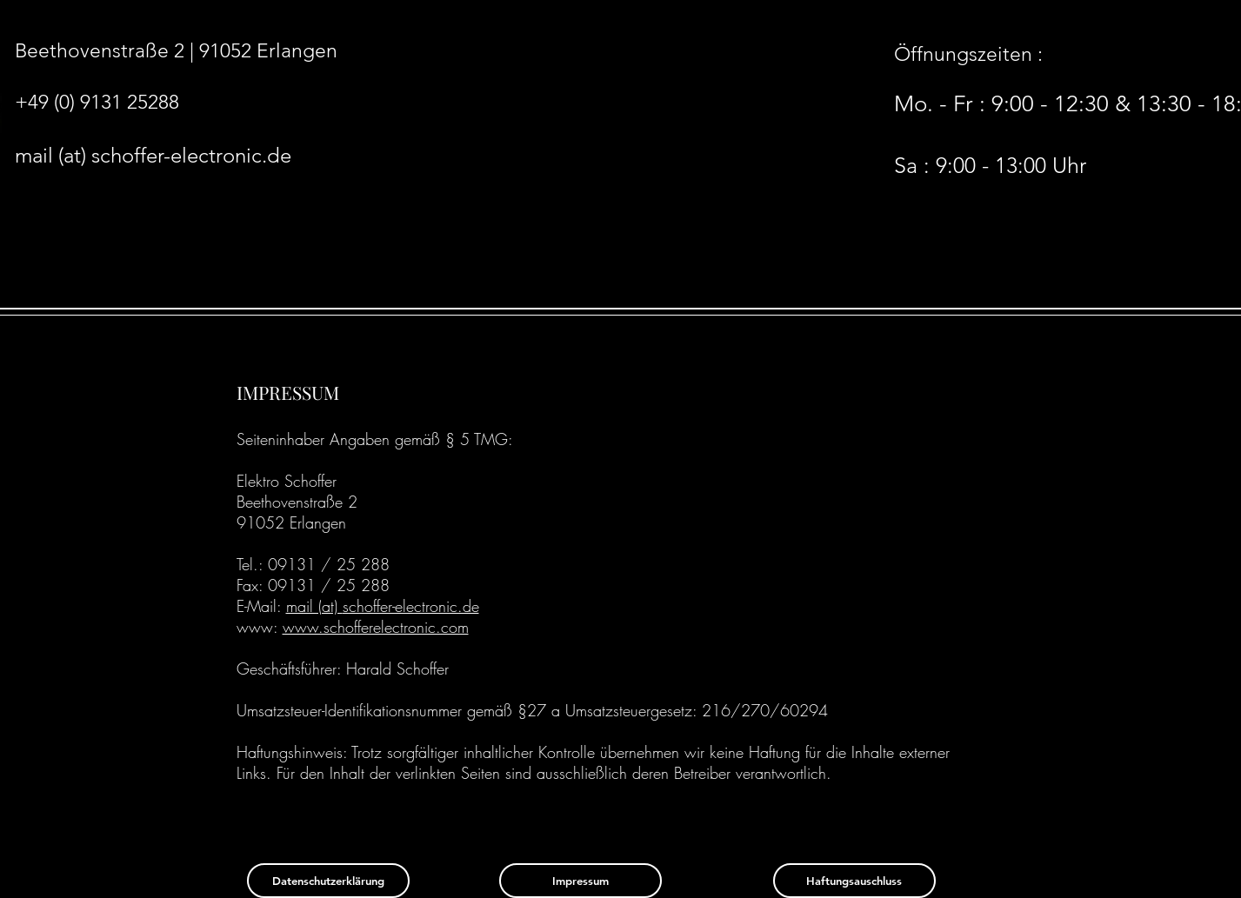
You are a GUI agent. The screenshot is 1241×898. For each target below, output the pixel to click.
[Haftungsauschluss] (854, 880)
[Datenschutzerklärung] (328, 880)
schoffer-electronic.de (411, 605)
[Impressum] (580, 880)
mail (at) (314, 605)
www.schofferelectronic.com (376, 626)
